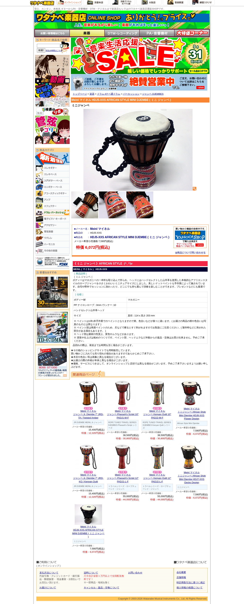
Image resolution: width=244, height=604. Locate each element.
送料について (91, 572)
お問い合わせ (135, 572)
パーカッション (131, 94)
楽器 (92, 94)
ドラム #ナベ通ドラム (108, 94)
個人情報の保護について (190, 587)
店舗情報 (181, 577)
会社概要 (181, 572)
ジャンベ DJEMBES (152, 94)
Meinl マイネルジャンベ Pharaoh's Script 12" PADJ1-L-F (123, 478)
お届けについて (47, 587)
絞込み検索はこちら (54, 50)
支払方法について (48, 572)
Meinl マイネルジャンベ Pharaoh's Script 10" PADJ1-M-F (123, 414)
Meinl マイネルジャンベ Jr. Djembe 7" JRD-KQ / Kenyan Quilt (88, 478)
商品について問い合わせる (190, 252)
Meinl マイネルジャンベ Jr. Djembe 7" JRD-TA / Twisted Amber (88, 414)
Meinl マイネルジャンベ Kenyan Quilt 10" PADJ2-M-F (157, 414)
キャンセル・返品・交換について (101, 587)
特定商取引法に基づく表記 (191, 582)
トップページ (80, 94)
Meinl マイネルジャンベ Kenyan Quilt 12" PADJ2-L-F (157, 478)
